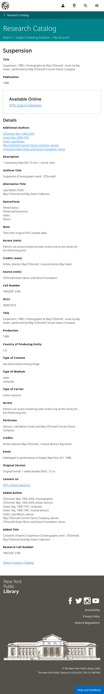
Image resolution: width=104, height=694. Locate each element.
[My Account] (63, 5)
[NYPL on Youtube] (96, 601)
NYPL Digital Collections (25, 105)
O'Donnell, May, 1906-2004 (18, 133)
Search (7, 37)
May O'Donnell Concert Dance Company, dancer (31, 145)
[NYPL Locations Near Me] (74, 5)
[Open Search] (85, 5)
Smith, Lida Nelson (13, 141)
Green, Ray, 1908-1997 (16, 137)
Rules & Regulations (87, 623)
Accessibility (92, 610)
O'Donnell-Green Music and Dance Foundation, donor (34, 149)
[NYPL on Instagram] (87, 601)
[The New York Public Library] (5, 5)
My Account (61, 37)
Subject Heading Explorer (32, 37)
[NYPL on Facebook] (70, 601)
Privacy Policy (91, 616)
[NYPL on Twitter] (79, 601)
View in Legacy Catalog (18, 562)
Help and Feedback (89, 690)
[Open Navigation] (96, 5)
